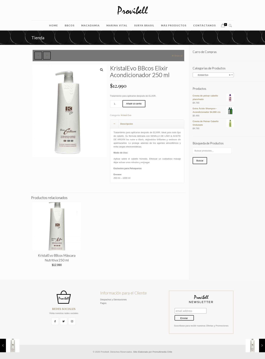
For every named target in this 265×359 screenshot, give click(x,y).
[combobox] (213, 75)
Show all (177, 55)
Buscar (199, 160)
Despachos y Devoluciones (113, 299)
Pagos (103, 303)
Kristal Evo (126, 115)
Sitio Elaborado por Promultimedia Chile (152, 352)
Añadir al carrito (134, 104)
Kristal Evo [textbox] (212, 75)
